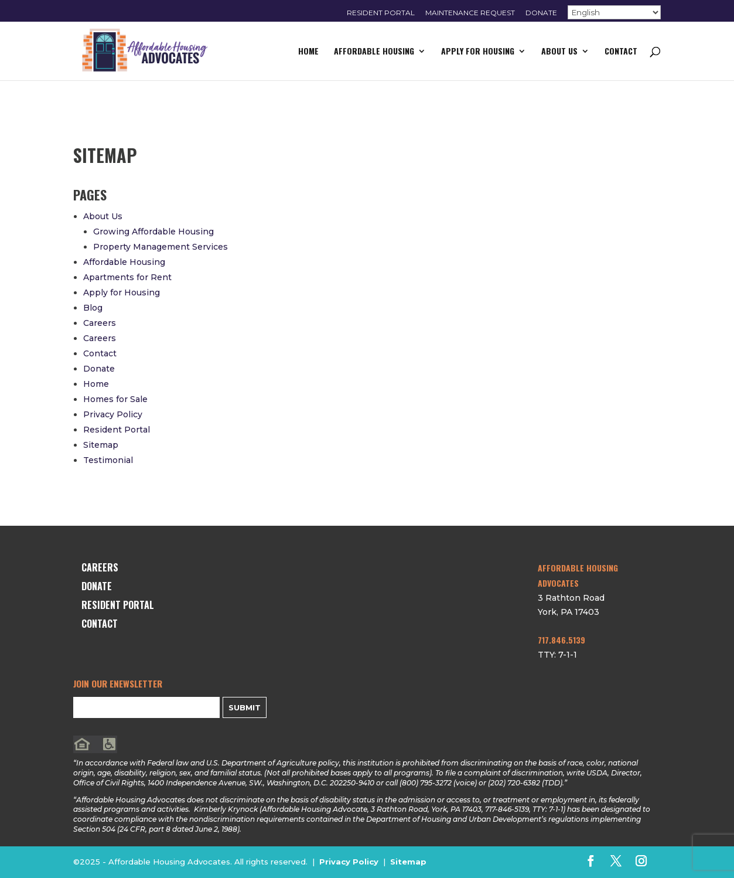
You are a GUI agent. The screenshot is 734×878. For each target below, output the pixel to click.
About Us (559, 52)
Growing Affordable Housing (153, 231)
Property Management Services (160, 246)
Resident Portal (381, 13)
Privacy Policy (112, 414)
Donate (541, 13)
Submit (244, 707)
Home (308, 52)
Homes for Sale (115, 399)
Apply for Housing (477, 52)
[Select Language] (614, 12)
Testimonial (108, 460)
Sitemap (100, 445)
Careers (99, 323)
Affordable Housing (374, 52)
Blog (93, 307)
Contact (621, 52)
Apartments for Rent (127, 277)
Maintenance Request (470, 13)
